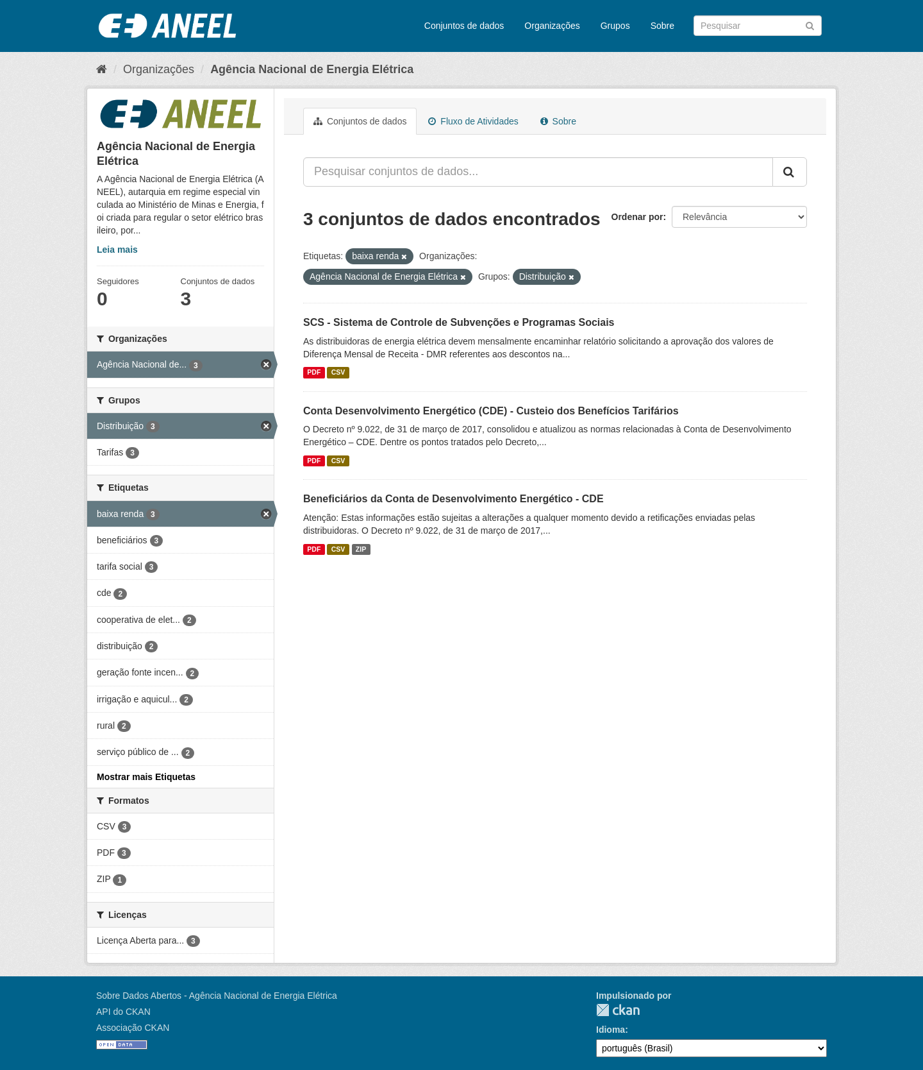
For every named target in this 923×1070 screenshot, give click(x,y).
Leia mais (117, 249)
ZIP (361, 549)
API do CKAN (123, 1011)
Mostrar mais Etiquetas (146, 777)
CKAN (618, 1010)
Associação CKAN (132, 1028)
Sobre (662, 26)
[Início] (101, 69)
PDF (313, 373)
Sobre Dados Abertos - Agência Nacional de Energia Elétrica (216, 995)
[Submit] (809, 24)
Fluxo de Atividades (473, 121)
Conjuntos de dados (464, 26)
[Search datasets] (758, 25)
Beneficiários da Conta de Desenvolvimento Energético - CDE (453, 498)
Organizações (551, 26)
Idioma (610, 1029)
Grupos (615, 26)
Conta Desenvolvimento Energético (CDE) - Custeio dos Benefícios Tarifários (491, 410)
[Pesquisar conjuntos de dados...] (538, 172)
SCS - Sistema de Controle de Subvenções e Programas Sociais (459, 322)
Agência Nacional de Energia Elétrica (311, 69)
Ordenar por (637, 217)
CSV (338, 373)
